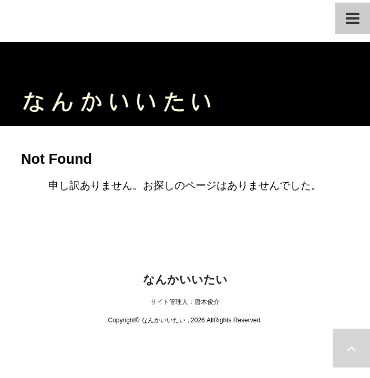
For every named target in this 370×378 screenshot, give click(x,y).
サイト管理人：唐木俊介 (185, 302)
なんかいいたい (185, 279)
